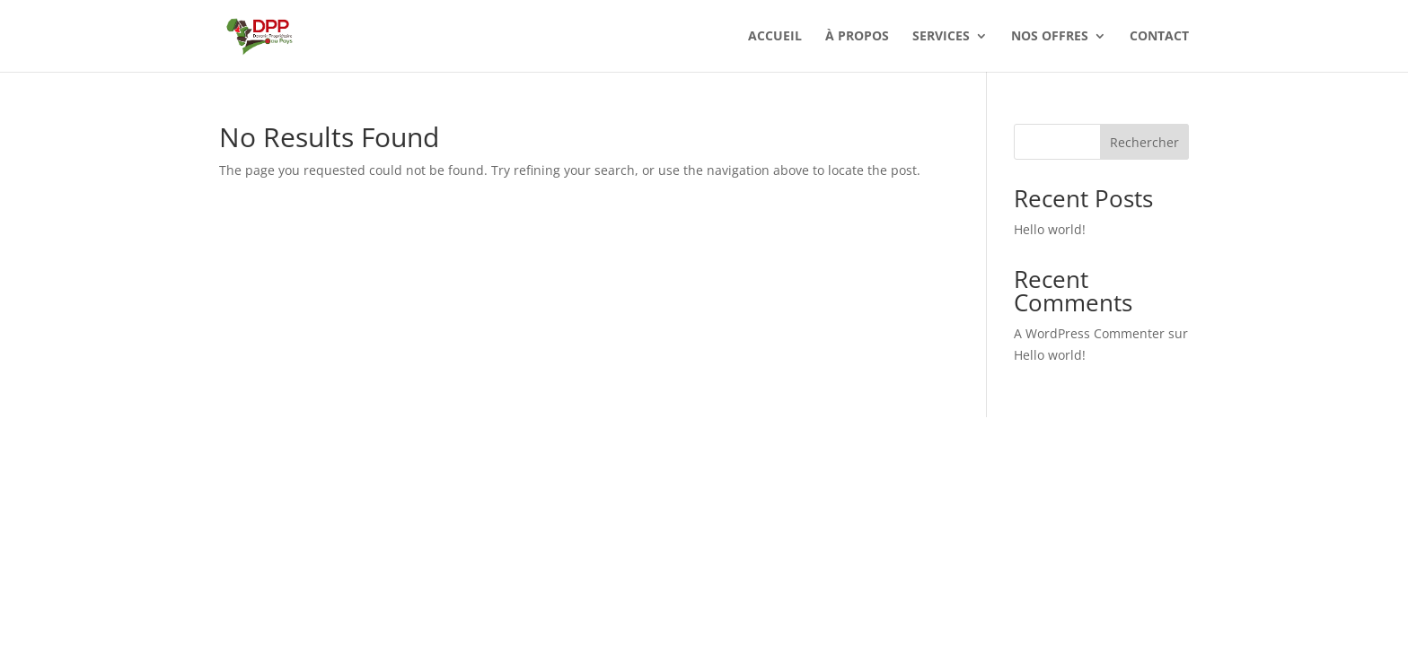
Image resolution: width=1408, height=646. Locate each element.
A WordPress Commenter (1089, 333)
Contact (1159, 37)
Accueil (775, 37)
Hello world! (1050, 229)
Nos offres (1049, 37)
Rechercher (1144, 142)
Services (941, 37)
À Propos (857, 37)
